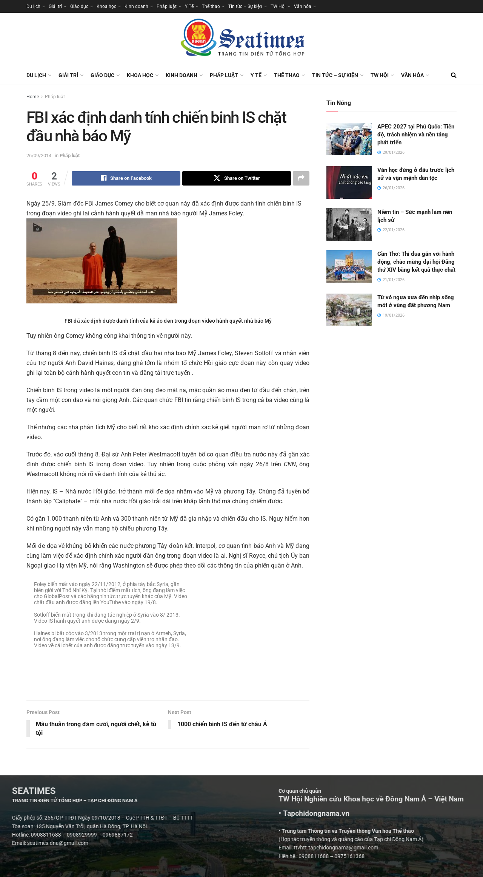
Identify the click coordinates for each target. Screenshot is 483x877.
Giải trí (55, 6)
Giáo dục (79, 6)
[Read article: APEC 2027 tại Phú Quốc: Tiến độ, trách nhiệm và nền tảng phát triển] (349, 139)
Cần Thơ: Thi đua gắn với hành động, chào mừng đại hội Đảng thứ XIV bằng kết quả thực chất (416, 262)
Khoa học (106, 6)
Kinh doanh (136, 6)
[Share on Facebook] (126, 178)
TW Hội (278, 6)
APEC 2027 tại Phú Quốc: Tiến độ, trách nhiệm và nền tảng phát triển (415, 134)
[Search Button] (454, 75)
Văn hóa (302, 6)
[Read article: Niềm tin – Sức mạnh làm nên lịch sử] (349, 224)
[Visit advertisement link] (167, 685)
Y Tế (189, 6)
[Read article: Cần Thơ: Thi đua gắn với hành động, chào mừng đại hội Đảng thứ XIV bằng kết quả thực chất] (349, 266)
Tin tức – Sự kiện (245, 6)
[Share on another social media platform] (301, 178)
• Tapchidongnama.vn (418, 813)
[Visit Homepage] (241, 39)
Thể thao (211, 6)
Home (32, 96)
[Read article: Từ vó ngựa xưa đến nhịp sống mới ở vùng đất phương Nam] (349, 310)
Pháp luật (167, 6)
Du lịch (33, 6)
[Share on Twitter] (236, 178)
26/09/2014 (38, 155)
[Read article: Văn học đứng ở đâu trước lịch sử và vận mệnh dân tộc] (349, 182)
